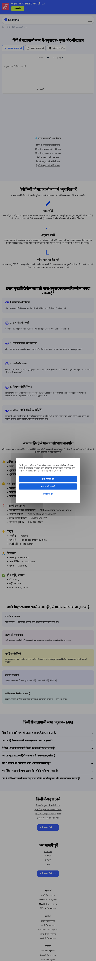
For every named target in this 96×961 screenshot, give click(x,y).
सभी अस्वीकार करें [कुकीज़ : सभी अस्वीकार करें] (48, 486)
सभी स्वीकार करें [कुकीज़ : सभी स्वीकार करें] (48, 479)
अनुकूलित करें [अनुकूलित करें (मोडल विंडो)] (48, 494)
